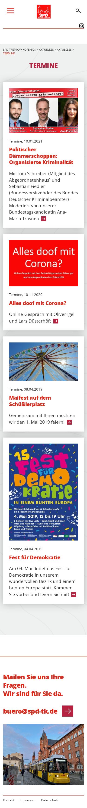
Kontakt (8, 800)
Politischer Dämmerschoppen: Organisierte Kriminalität (41, 155)
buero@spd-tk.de (38, 711)
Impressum (27, 800)
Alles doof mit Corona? (37, 303)
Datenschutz (49, 800)
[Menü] (10, 12)
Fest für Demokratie (35, 557)
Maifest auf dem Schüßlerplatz (30, 401)
